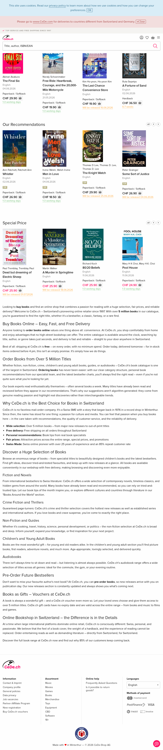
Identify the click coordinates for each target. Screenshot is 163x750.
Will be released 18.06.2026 (58, 289)
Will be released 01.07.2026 (18, 294)
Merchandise (52, 699)
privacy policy (57, 5)
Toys (47, 703)
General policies (11, 691)
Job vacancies (10, 699)
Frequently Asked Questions (101, 683)
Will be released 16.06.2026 (98, 107)
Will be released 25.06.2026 (98, 196)
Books (48, 695)
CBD (47, 711)
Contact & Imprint (12, 683)
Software (50, 715)
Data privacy (9, 695)
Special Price (15, 223)
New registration (12, 707)
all (148, 124)
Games (49, 691)
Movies (49, 687)
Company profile (12, 687)
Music (48, 683)
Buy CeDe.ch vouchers (15, 711)
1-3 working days (12, 102)
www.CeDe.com (43, 21)
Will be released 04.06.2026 (137, 197)
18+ (47, 719)
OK (90, 10)
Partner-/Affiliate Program (16, 703)
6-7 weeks (127, 106)
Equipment (51, 707)
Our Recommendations (24, 124)
